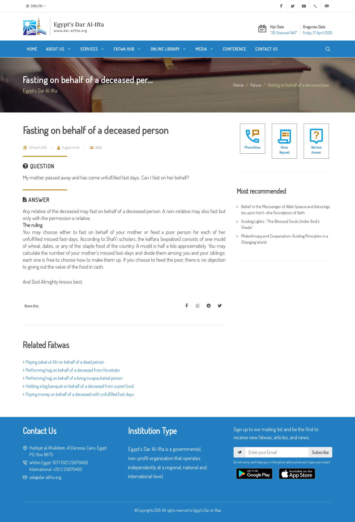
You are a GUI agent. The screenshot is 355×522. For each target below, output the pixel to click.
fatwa (255, 85)
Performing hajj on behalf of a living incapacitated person (73, 378)
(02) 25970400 (74, 462)
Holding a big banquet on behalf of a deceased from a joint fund (78, 386)
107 (56, 462)
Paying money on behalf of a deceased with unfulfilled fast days (78, 394)
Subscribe (320, 452)
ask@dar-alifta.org (45, 477)
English (36, 6)
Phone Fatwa (252, 147)
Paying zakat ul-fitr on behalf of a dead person (63, 362)
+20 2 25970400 (67, 469)
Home (238, 85)
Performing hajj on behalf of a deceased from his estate (71, 370)
